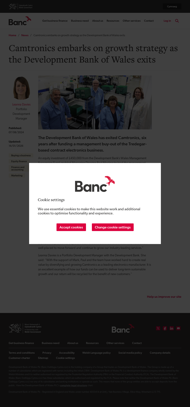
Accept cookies (71, 227)
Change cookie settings (113, 227)
